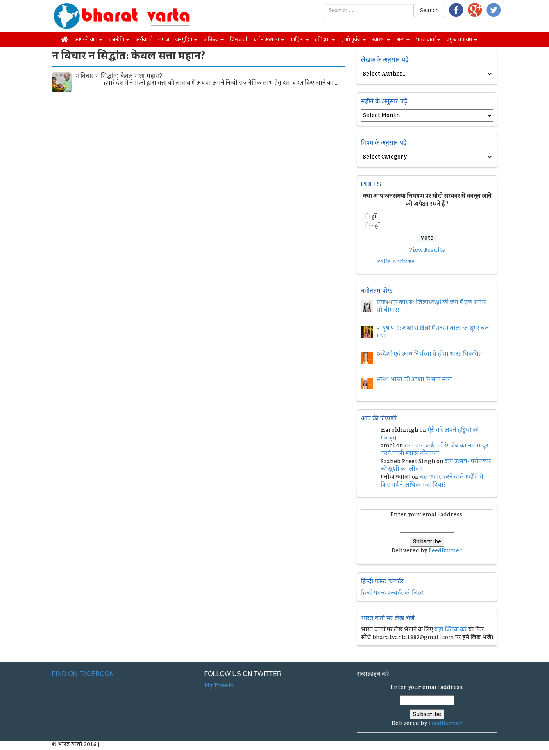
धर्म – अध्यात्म (268, 39)
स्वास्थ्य (381, 39)
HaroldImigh (399, 430)
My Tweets (219, 685)
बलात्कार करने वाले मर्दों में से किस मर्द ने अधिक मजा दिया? (432, 481)
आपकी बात (88, 39)
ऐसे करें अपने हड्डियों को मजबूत (430, 434)
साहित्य (299, 39)
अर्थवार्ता (144, 39)
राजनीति (119, 39)
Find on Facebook (83, 674)
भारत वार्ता (428, 39)
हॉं (373, 216)
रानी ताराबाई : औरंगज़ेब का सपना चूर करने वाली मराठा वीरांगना (434, 449)
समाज (163, 39)
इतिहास (325, 39)
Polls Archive (396, 261)
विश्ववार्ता (238, 39)
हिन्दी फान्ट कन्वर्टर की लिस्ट (392, 593)
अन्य (403, 39)
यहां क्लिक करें (450, 629)
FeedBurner (445, 550)
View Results (427, 250)
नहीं (375, 225)
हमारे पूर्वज (353, 39)
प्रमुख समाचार (462, 39)
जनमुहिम (186, 39)
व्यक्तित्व (214, 39)
